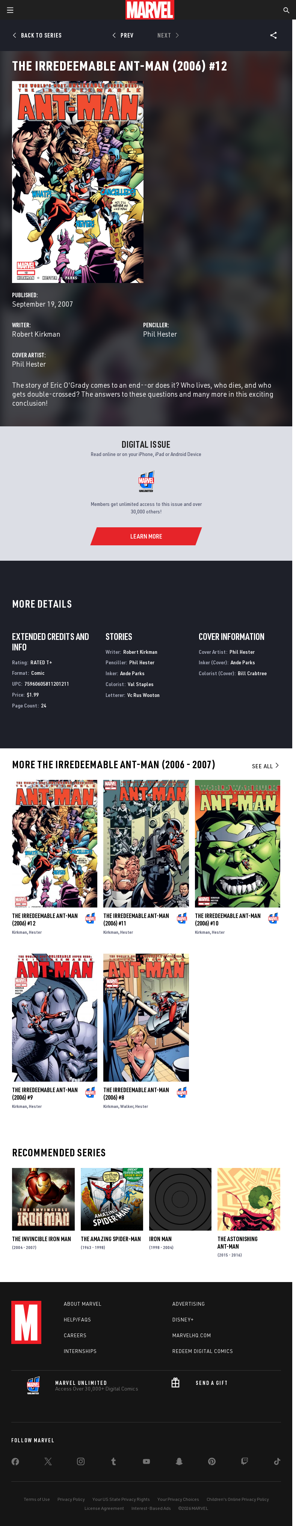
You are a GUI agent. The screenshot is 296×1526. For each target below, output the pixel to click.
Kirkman (19, 932)
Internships (80, 1351)
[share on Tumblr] (113, 1463)
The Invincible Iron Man (41, 1239)
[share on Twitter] (48, 1463)
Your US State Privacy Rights (121, 1499)
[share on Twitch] (244, 1463)
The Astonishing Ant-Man (237, 1242)
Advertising (188, 1304)
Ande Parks (132, 673)
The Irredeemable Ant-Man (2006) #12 (45, 919)
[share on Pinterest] (212, 1463)
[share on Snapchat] (179, 1463)
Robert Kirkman (36, 334)
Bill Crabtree (252, 673)
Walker (126, 1106)
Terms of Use (37, 1499)
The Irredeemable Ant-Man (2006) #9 (45, 1093)
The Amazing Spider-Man (111, 1239)
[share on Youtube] (146, 1463)
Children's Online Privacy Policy (238, 1499)
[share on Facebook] (15, 1463)
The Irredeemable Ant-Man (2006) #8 (136, 1093)
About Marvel (82, 1304)
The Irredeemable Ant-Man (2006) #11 (136, 919)
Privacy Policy (71, 1499)
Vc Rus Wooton (143, 695)
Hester (35, 932)
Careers (75, 1335)
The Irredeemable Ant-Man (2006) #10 (228, 919)
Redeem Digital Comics (202, 1351)
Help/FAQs (77, 1320)
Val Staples (141, 684)
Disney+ (183, 1320)
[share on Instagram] (81, 1463)
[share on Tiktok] (277, 1463)
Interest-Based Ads (151, 1508)
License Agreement (104, 1508)
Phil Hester (160, 334)
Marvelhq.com (191, 1335)
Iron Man (160, 1239)
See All (266, 766)
